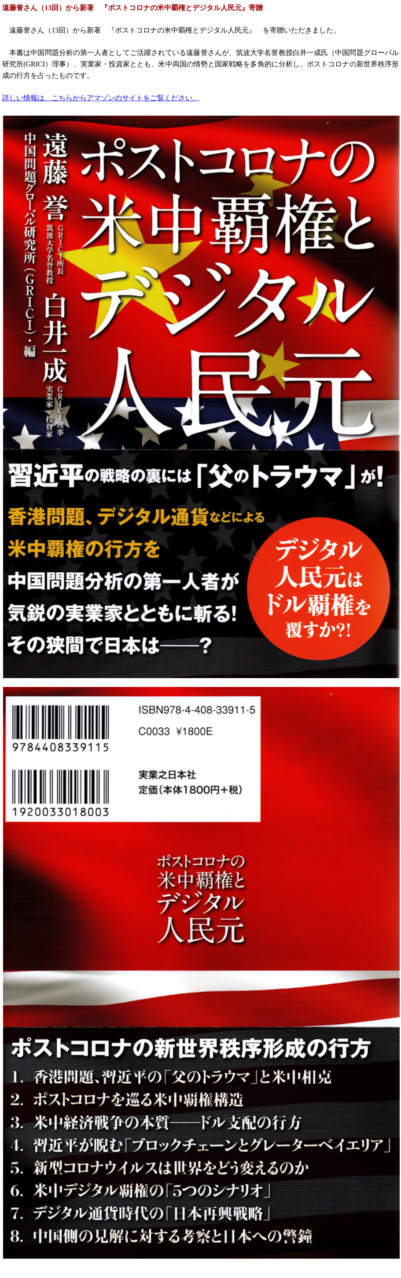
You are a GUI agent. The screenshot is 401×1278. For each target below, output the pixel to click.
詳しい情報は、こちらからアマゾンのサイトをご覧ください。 (100, 98)
